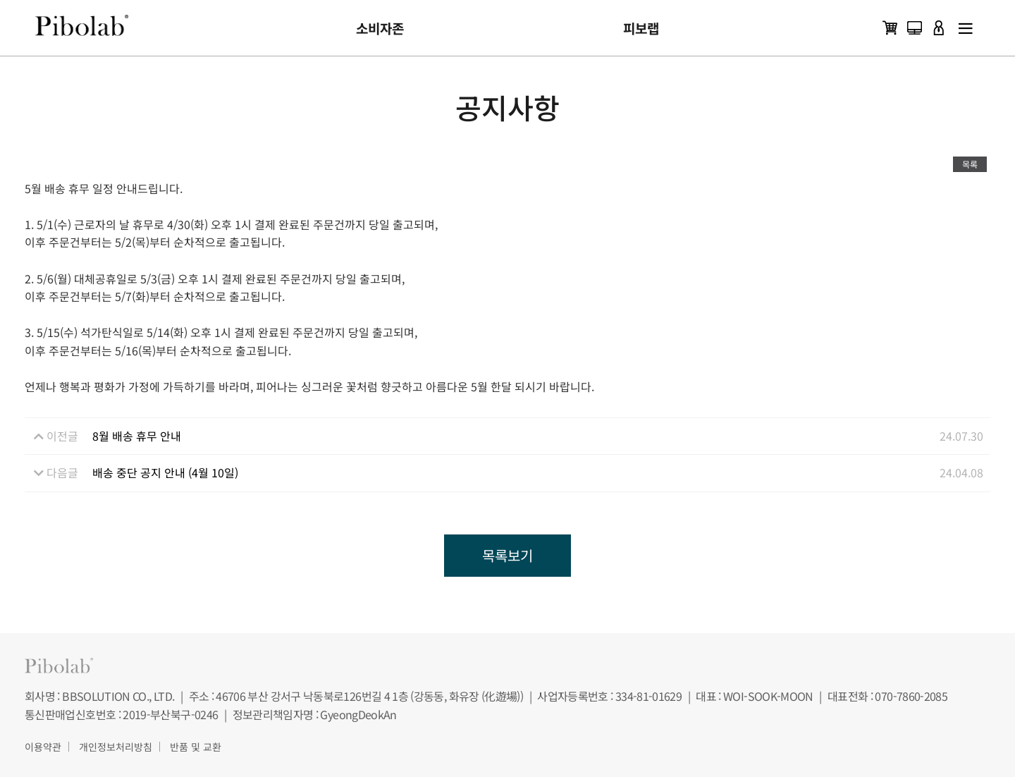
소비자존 (380, 27)
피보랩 (641, 27)
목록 (970, 164)
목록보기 (507, 555)
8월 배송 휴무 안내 (136, 435)
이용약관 (43, 747)
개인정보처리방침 (115, 747)
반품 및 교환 (195, 747)
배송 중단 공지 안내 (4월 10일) (165, 472)
